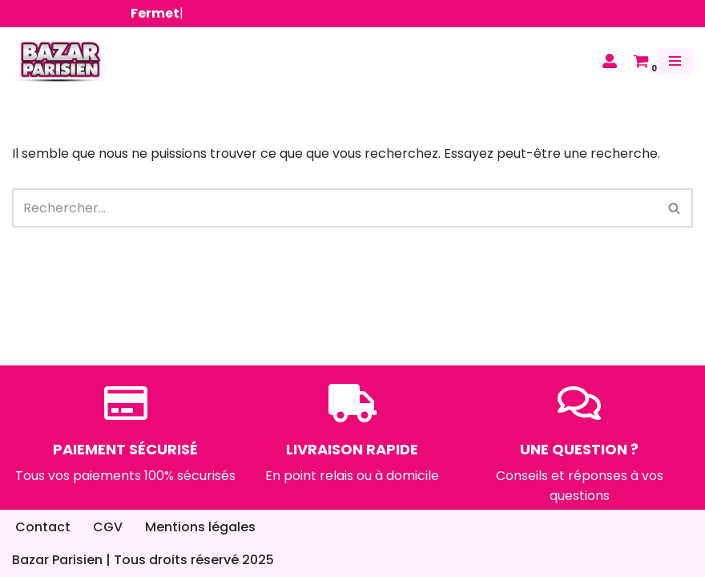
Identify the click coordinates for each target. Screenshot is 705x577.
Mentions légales (200, 527)
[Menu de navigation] (675, 61)
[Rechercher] (334, 208)
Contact (42, 527)
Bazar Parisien (57, 560)
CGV (108, 527)
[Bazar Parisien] (60, 61)
